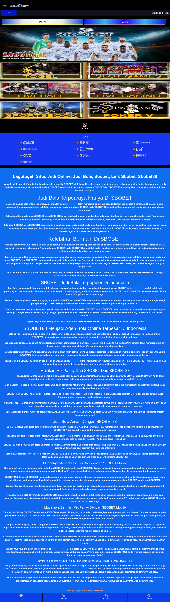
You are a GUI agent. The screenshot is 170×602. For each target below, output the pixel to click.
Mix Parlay (11, 376)
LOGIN (125, 22)
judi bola (74, 361)
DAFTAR (42, 22)
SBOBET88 (138, 288)
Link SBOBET (59, 549)
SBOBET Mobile (79, 568)
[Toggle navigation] (4, 5)
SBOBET (73, 204)
